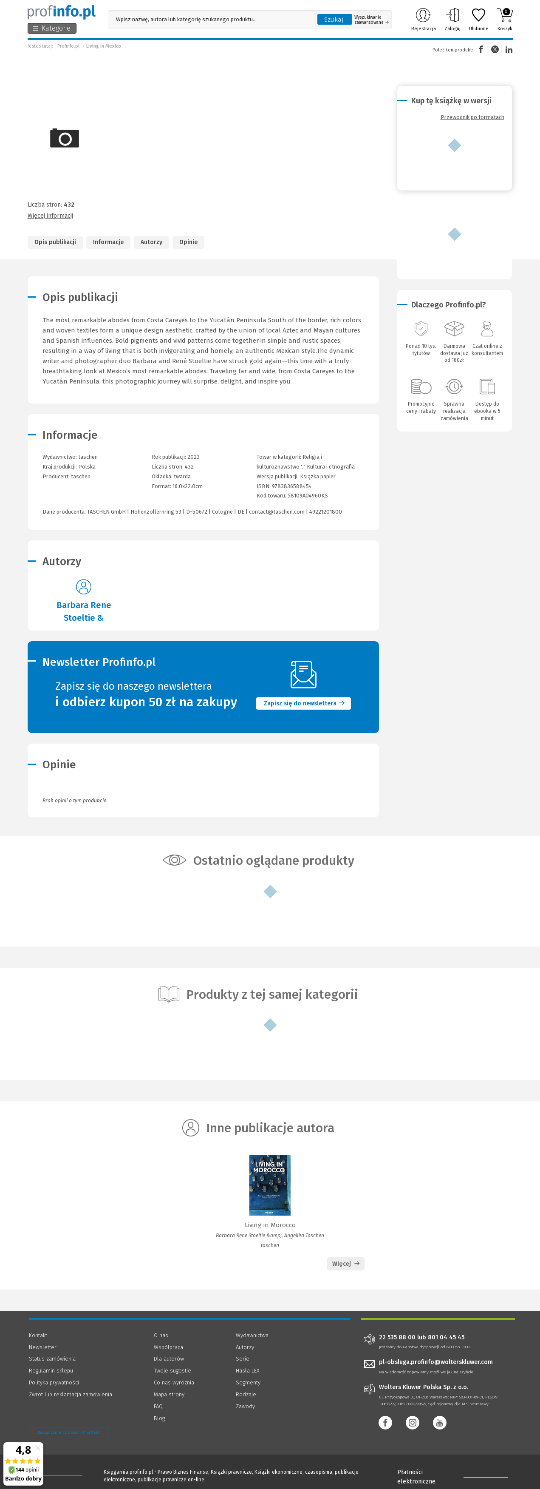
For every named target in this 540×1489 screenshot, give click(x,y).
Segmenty (248, 1382)
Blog (159, 1418)
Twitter (495, 49)
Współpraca (168, 1347)
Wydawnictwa (252, 1335)
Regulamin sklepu (51, 1370)
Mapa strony (169, 1394)
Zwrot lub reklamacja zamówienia (70, 1394)
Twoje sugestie (172, 1370)
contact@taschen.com (277, 512)
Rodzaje (246, 1394)
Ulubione (479, 19)
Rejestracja (423, 19)
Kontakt (38, 1335)
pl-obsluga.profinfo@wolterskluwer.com (436, 1362)
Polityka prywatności (54, 1382)
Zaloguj (452, 19)
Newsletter (43, 1347)
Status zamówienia (52, 1358)
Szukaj (334, 19)
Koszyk (505, 19)
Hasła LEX (248, 1370)
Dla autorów (169, 1358)
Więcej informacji (50, 215)
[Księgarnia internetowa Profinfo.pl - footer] (52, 1473)
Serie (242, 1358)
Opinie (188, 242)
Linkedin (508, 49)
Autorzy (151, 242)
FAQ (158, 1406)
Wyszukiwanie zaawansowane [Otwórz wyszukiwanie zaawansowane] (371, 20)
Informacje (108, 242)
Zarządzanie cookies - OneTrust (68, 1432)
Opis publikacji (55, 242)
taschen (80, 476)
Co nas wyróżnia (174, 1382)
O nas (161, 1335)
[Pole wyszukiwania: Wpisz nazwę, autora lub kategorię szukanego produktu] (210, 19)
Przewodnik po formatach (472, 117)
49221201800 (325, 512)
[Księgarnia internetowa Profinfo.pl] (62, 12)
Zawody (245, 1406)
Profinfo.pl (68, 46)
